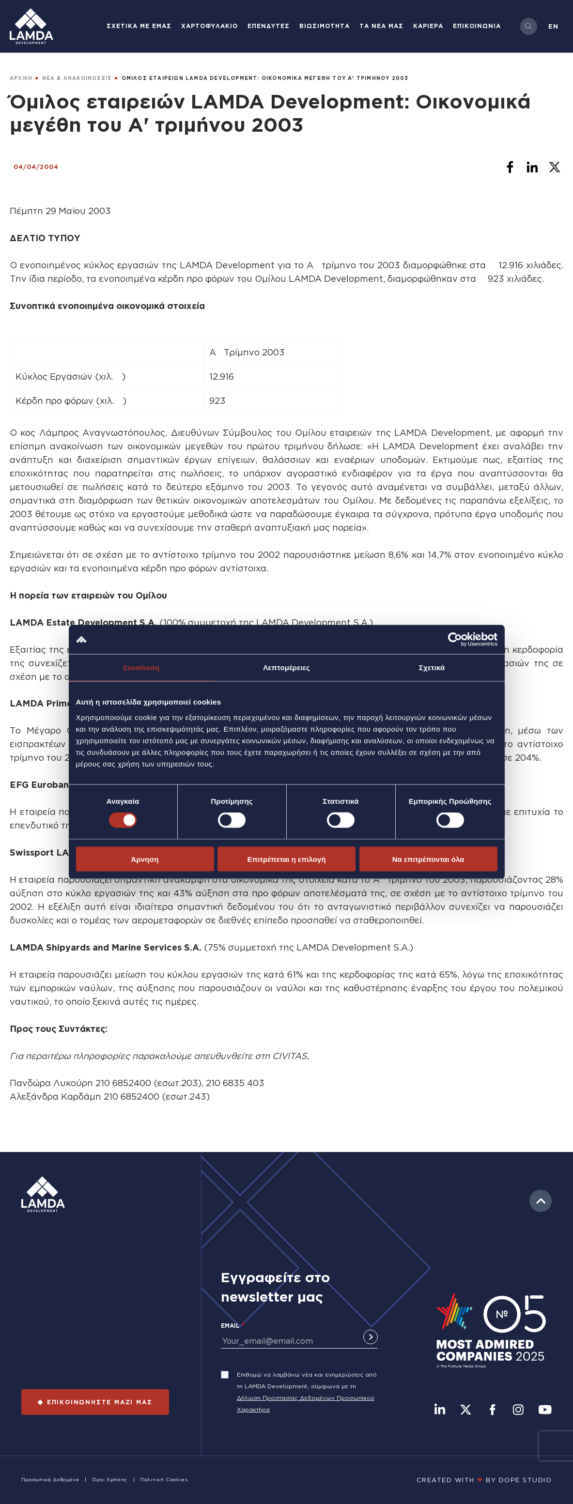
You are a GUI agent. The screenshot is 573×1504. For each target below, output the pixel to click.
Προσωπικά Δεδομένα (50, 1479)
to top (540, 1201)
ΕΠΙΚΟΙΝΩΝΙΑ (477, 26)
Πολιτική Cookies (163, 1479)
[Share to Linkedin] (532, 167)
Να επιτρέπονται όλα (428, 859)
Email (230, 1325)
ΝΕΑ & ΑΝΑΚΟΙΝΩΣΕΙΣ (77, 78)
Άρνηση (144, 859)
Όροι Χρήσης (109, 1479)
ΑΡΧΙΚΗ (21, 78)
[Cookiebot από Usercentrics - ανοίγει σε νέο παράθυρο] (455, 639)
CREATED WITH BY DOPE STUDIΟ (484, 1479)
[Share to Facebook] (510, 167)
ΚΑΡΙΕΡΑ (428, 26)
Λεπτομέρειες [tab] (286, 667)
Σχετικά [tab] (432, 667)
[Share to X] (554, 167)
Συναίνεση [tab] (141, 667)
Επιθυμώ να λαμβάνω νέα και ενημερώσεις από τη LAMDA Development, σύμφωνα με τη (307, 1380)
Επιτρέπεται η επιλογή (287, 859)
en (553, 26)
